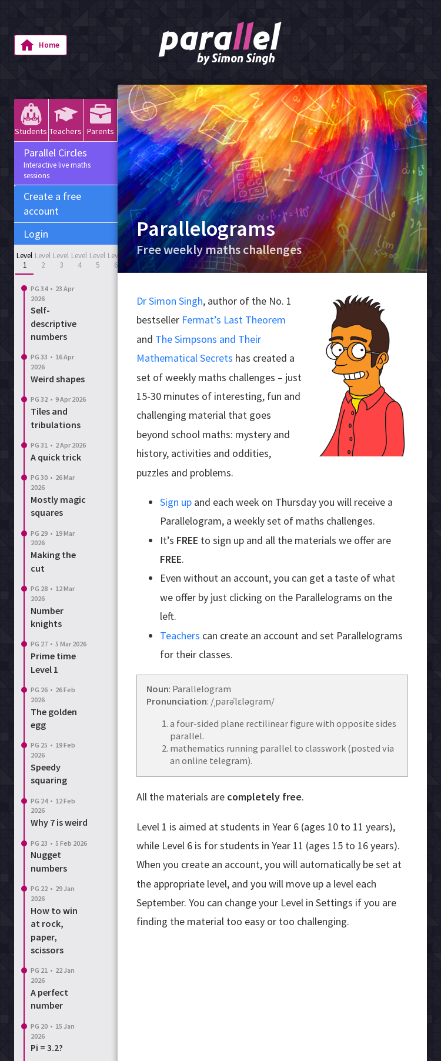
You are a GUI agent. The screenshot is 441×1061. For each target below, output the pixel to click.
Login (36, 234)
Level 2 (43, 260)
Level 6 (115, 260)
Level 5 (97, 260)
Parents (100, 119)
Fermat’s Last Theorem (234, 319)
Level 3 (61, 260)
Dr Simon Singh (169, 301)
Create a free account (52, 203)
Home (39, 45)
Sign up (176, 502)
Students (31, 119)
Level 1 (24, 260)
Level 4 (79, 260)
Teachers (65, 119)
